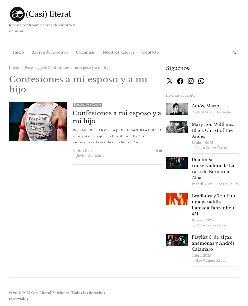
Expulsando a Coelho (87, 104)
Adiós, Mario (205, 105)
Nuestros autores (118, 52)
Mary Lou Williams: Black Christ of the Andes (213, 130)
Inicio (18, 52)
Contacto (150, 52)
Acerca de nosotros (50, 52)
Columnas (85, 52)
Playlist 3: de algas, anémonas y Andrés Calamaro (213, 243)
